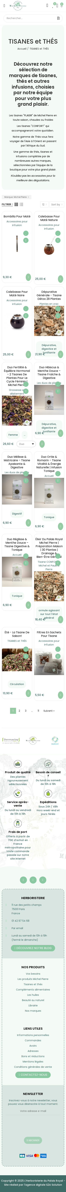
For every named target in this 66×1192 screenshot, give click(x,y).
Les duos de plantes (49, 383)
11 (38, 711)
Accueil (49, 476)
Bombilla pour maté (17, 216)
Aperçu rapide (26, 240)
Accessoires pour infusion (17, 223)
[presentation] (32, 1128)
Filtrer (6, 204)
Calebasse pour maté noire (17, 293)
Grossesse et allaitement (17, 391)
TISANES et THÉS (17, 641)
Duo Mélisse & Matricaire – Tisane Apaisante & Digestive (17, 462)
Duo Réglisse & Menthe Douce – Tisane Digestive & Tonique (17, 544)
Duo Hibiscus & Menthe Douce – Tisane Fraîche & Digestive (49, 372)
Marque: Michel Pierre (15, 197)
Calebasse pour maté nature (49, 218)
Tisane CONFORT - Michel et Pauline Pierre (49, 565)
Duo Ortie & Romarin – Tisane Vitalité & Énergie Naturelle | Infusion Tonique (49, 464)
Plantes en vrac (49, 304)
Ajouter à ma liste (26, 233)
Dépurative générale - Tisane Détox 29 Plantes (49, 295)
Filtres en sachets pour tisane (49, 634)
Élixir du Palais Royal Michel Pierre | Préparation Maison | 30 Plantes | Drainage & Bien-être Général (49, 548)
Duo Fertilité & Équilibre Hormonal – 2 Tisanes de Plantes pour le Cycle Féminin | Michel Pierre (17, 376)
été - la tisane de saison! (17, 634)
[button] (33, 948)
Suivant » (48, 711)
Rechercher (58, 18)
